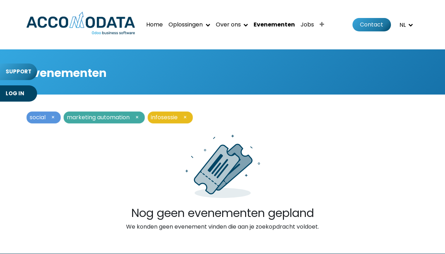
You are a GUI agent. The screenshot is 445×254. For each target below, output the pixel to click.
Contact (371, 24)
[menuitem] (154, 25)
